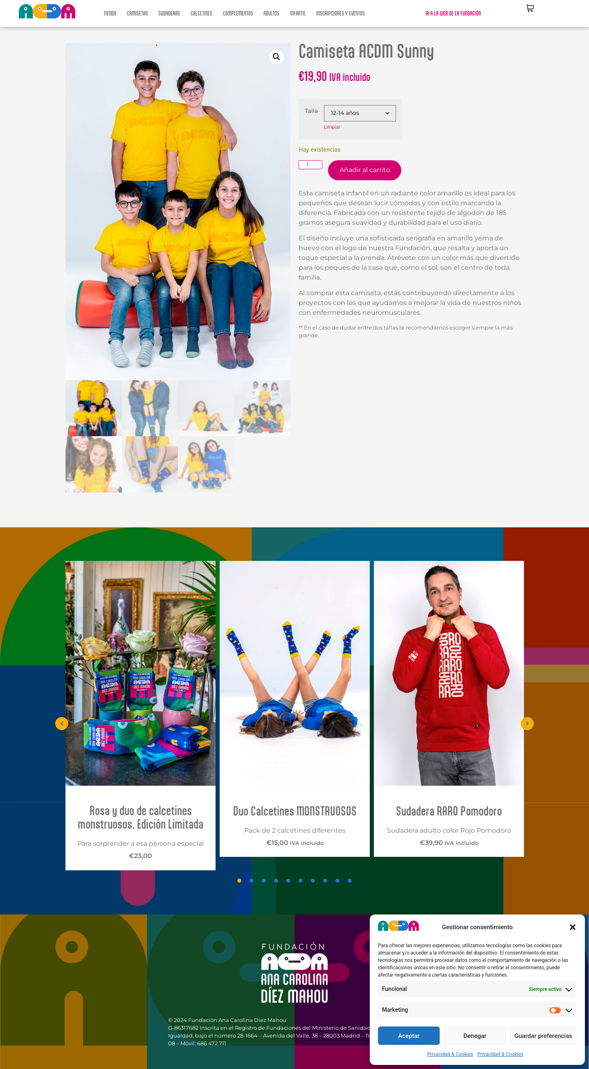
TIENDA (109, 13)
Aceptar (409, 1036)
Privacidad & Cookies (450, 1054)
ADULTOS (271, 13)
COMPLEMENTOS (238, 13)
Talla (311, 111)
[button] (573, 927)
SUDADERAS (169, 13)
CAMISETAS (137, 13)
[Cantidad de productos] (310, 164)
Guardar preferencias (543, 1036)
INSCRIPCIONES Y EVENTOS (340, 13)
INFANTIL (298, 13)
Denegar (474, 1036)
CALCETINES (201, 13)
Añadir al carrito (364, 170)
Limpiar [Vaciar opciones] (332, 127)
